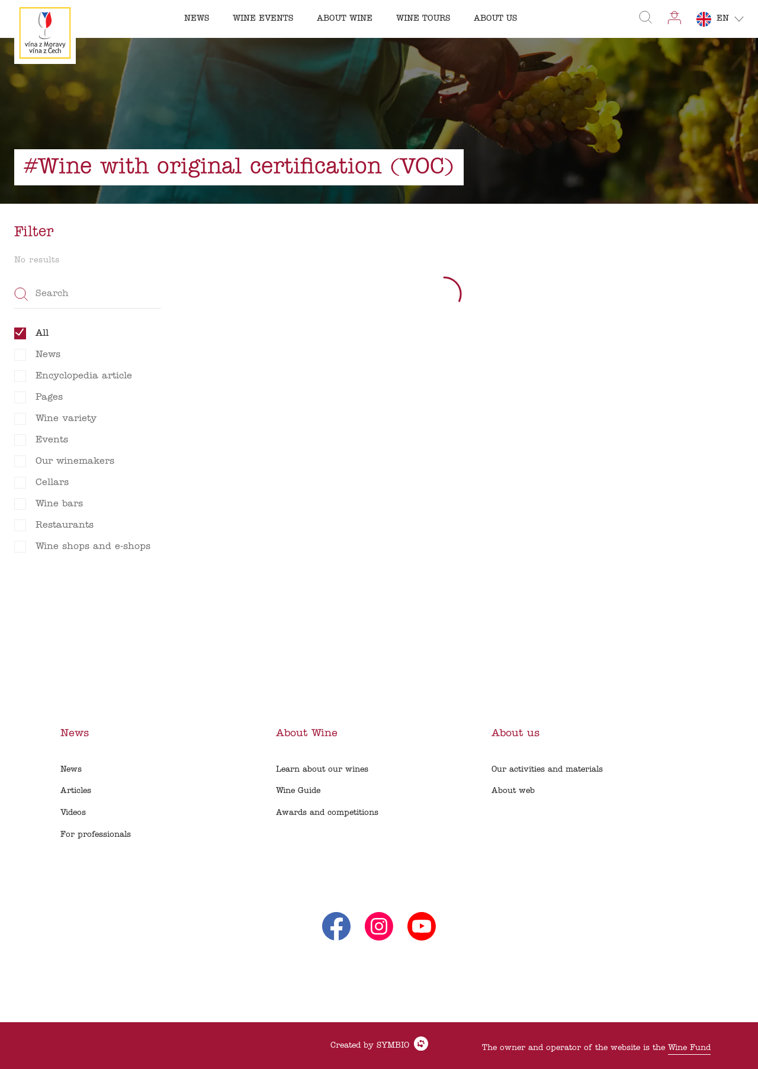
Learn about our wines (322, 769)
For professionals (95, 835)
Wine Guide (298, 791)
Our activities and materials (547, 769)
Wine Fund (689, 1048)
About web (513, 791)
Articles (75, 791)
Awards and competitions (327, 813)
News (71, 769)
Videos (73, 813)
